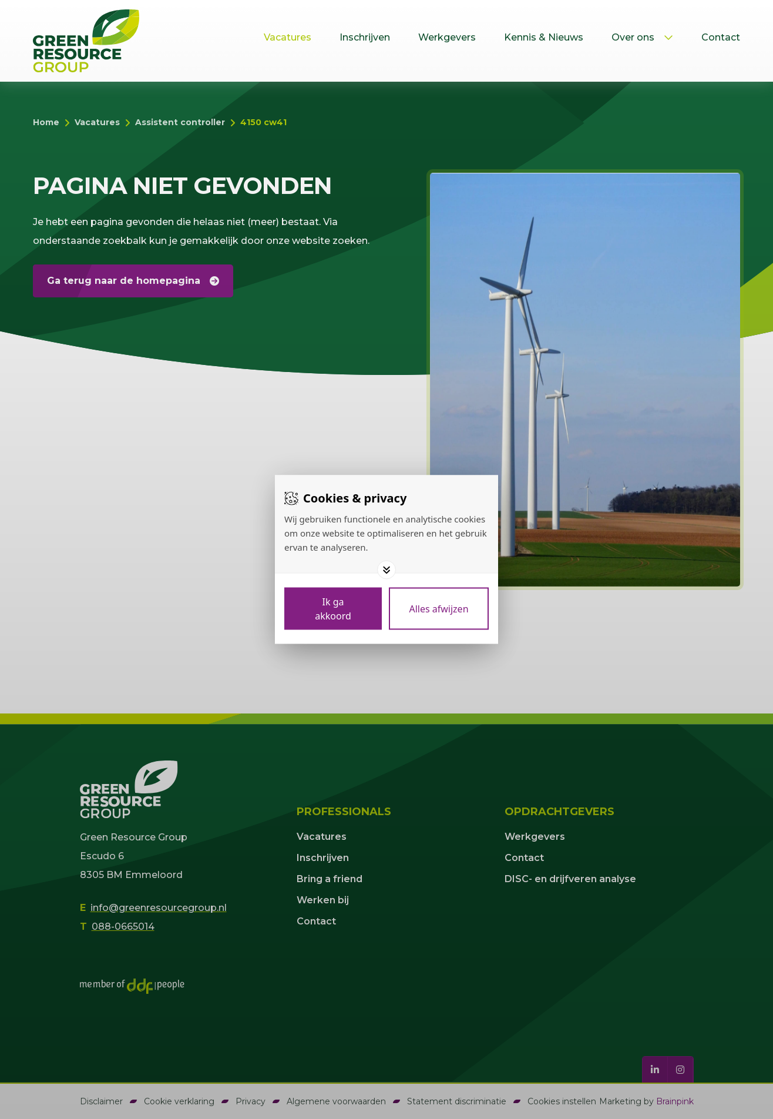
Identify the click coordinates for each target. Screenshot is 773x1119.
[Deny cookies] (439, 609)
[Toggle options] (386, 570)
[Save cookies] (333, 609)
